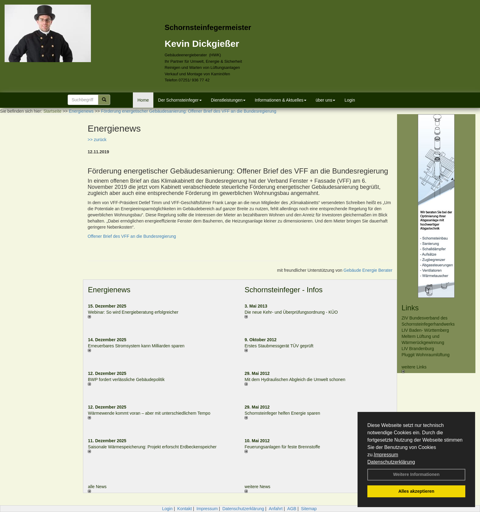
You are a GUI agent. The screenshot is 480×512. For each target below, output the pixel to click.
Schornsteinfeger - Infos (284, 290)
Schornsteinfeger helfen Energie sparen (282, 413)
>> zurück (97, 139)
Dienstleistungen (228, 100)
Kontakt (184, 508)
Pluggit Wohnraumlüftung (426, 354)
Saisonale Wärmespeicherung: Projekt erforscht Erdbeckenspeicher (152, 446)
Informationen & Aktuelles (280, 100)
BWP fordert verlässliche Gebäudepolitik (126, 379)
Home (143, 100)
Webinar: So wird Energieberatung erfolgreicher (133, 312)
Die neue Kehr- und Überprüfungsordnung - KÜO (291, 312)
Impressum (386, 454)
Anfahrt (276, 508)
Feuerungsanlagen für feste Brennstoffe (282, 446)
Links (410, 308)
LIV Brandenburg (418, 348)
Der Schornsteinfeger (179, 100)
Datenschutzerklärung (391, 462)
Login (349, 100)
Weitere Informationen (416, 474)
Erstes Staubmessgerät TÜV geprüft (279, 345)
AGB (291, 508)
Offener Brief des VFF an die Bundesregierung (132, 236)
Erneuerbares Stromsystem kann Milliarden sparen (136, 345)
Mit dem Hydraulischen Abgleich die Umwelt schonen (295, 379)
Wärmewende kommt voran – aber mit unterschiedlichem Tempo (149, 413)
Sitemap (309, 508)
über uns (325, 100)
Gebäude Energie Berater (367, 270)
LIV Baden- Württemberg (425, 330)
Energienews (109, 290)
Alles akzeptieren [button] (416, 491)
